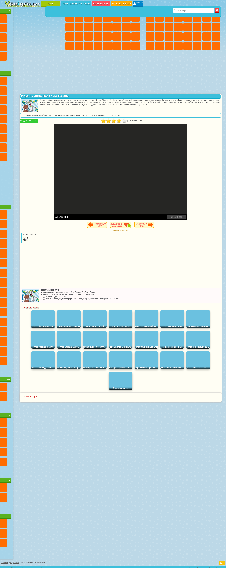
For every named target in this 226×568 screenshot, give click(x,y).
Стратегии (169, 17)
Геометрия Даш (28, 27)
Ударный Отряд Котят (37, 108)
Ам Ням (28, 99)
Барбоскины (28, 108)
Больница (79, 36)
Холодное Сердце (79, 27)
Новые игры (101, 3)
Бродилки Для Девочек (126, 17)
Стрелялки (178, 46)
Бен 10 (206, 36)
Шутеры (159, 46)
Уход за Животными (116, 46)
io (56, 27)
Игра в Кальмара (56, 127)
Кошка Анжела (69, 27)
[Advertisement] (33, 181)
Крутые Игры (37, 55)
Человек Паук (56, 108)
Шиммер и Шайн (28, 118)
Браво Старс (46, 127)
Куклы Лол (135, 46)
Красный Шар (18, 89)
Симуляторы (28, 17)
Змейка (56, 46)
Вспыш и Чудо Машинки (9, 108)
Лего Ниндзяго (46, 80)
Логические (18, 36)
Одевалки (98, 27)
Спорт (37, 27)
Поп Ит (18, 27)
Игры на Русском (46, 36)
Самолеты (187, 46)
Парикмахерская (107, 27)
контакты (184, 566)
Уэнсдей (9, 156)
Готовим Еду (107, 46)
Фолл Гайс (18, 127)
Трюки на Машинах (46, 46)
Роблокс (46, 137)
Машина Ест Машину (187, 36)
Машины (216, 17)
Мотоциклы (159, 27)
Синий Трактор (9, 127)
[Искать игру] (194, 3)
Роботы (216, 27)
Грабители (178, 36)
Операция (98, 36)
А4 (9, 137)
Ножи (56, 36)
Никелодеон (28, 55)
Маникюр (88, 36)
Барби (98, 17)
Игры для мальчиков (76, 3)
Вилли (9, 80)
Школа (46, 55)
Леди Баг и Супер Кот (37, 89)
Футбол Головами (18, 65)
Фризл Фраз (9, 118)
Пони (69, 17)
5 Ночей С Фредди (56, 80)
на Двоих (46, 17)
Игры (50, 3)
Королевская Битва (197, 17)
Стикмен (169, 27)
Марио (46, 108)
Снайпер (206, 27)
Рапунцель (69, 36)
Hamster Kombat (46, 156)
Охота (216, 46)
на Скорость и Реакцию (37, 46)
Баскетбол (56, 55)
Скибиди (28, 156)
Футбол (159, 17)
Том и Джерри (46, 118)
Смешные (46, 27)
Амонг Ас (37, 127)
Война (28, 65)
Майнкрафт (206, 17)
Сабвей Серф (9, 99)
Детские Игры (37, 17)
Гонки (197, 27)
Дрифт (216, 36)
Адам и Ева (18, 118)
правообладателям (199, 566)
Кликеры (28, 36)
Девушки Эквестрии (79, 17)
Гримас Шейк (37, 156)
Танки (178, 17)
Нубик (56, 137)
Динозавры (9, 46)
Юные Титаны (56, 118)
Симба (46, 146)
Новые (9, 17)
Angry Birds (18, 99)
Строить (37, 65)
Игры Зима (76, 121)
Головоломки (9, 55)
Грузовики (178, 27)
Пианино (88, 46)
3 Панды (46, 99)
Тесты (107, 17)
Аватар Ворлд (37, 146)
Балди (18, 137)
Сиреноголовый (28, 127)
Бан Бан (18, 156)
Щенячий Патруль (28, 80)
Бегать (169, 46)
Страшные (9, 36)
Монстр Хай (116, 17)
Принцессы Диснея (116, 36)
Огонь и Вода (88, 17)
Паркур (206, 46)
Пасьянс (37, 36)
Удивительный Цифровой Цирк (56, 156)
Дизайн (69, 46)
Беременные (135, 27)
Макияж (107, 36)
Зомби (187, 17)
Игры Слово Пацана (56, 146)
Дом (126, 46)
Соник (18, 108)
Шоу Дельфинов (37, 99)
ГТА (197, 36)
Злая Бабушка (46, 89)
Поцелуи (116, 27)
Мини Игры (28, 46)
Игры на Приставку (46, 65)
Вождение (9, 65)
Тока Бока (28, 146)
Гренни (28, 137)
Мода (126, 36)
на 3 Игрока (18, 55)
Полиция (150, 36)
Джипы (197, 46)
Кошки (88, 27)
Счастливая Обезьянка (37, 118)
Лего (56, 89)
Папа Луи (126, 27)
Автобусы (150, 46)
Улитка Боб (9, 89)
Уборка (79, 46)
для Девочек (18, 17)
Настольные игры (33, 378)
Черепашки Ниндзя (150, 27)
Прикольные (18, 46)
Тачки (56, 99)
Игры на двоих (121, 3)
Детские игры (33, 414)
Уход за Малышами (135, 36)
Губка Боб (18, 80)
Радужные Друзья (18, 146)
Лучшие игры (33, 10)
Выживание (169, 36)
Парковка (150, 17)
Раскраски (135, 17)
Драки (187, 27)
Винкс (98, 46)
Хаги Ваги (37, 137)
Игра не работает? (142, 231)
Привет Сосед (9, 146)
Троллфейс (28, 89)
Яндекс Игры (9, 27)
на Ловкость (56, 17)
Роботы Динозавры (159, 36)
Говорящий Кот (37, 80)
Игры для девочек (103, 10)
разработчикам (217, 566)
